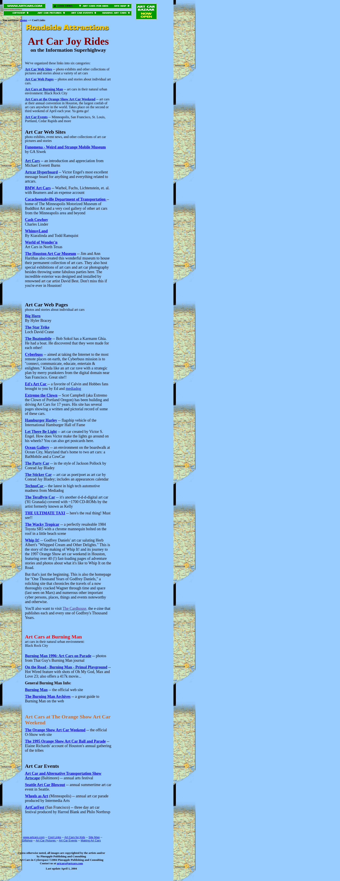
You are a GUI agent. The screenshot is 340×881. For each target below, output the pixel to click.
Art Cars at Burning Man (44, 89)
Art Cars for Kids (74, 837)
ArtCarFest (34, 807)
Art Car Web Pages (39, 79)
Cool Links (54, 837)
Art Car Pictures (46, 840)
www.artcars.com (33, 837)
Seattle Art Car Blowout (45, 785)
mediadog (73, 388)
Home (23, 20)
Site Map (94, 837)
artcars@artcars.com (70, 863)
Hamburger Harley (41, 420)
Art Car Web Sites (38, 69)
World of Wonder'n (41, 242)
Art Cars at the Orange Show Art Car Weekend (60, 99)
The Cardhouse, (75, 608)
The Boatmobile (38, 338)
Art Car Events (36, 117)
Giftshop (27, 840)
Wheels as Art (36, 796)
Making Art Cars (91, 840)
